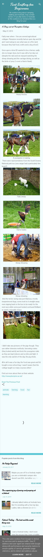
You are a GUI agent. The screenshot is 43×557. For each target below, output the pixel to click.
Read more (36, 483)
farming (15, 390)
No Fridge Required (9, 463)
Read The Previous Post (11, 382)
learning (6, 394)
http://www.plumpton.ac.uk (12, 376)
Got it (29, 555)
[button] (39, 27)
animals (6, 390)
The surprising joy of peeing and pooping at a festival (18, 492)
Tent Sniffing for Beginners (21, 6)
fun (28, 390)
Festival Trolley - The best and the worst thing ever (17, 521)
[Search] (39, 4)
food (22, 390)
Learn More (18, 555)
